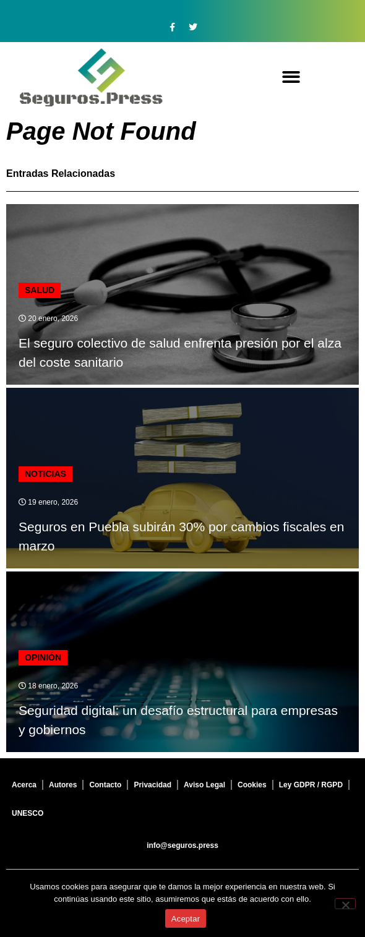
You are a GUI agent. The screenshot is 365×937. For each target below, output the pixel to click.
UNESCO (27, 813)
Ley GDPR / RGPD (311, 785)
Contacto (105, 785)
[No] (345, 903)
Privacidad (152, 785)
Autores (63, 785)
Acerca (24, 785)
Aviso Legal (204, 785)
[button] (291, 77)
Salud (39, 290)
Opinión (43, 657)
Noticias (45, 474)
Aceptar (185, 918)
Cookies (252, 785)
